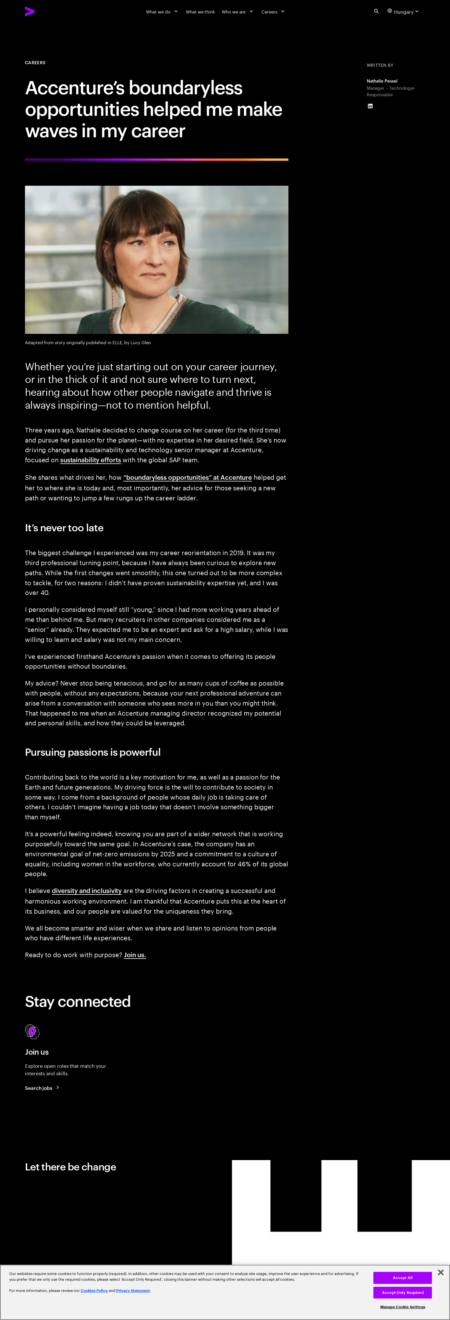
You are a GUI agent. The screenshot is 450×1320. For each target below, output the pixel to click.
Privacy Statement (133, 1290)
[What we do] (162, 11)
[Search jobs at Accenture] (43, 1087)
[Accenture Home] (44, 11)
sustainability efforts (90, 459)
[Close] (441, 1272)
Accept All (403, 1278)
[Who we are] (238, 11)
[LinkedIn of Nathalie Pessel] (370, 106)
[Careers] (273, 11)
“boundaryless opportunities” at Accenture (187, 477)
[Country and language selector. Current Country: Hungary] (403, 11)
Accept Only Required (403, 1292)
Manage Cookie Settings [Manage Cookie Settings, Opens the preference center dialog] (402, 1307)
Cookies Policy (94, 1290)
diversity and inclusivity (87, 890)
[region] (225, 1292)
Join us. (135, 954)
